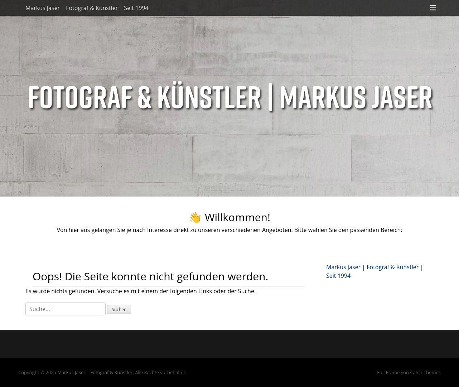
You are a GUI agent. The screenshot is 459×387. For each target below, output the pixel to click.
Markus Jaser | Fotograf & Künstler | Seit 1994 (87, 8)
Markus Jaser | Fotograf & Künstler (94, 372)
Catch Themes (425, 372)
